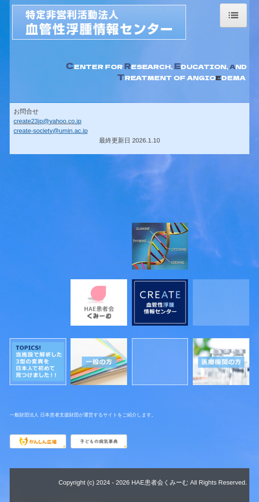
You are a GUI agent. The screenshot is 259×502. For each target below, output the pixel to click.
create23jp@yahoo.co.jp (47, 121)
